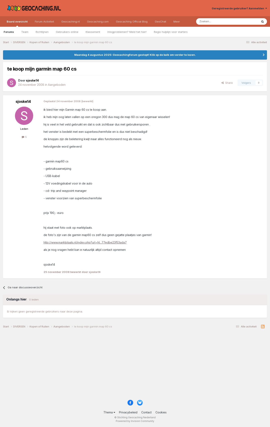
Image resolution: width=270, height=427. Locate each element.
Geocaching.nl (70, 21)
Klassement (93, 31)
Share (227, 82)
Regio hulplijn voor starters (171, 31)
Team (24, 31)
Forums (9, 31)
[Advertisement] (124, 366)
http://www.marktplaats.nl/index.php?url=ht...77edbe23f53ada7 (85, 242)
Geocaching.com (98, 21)
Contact (146, 412)
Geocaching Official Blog (132, 21)
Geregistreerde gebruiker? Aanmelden (239, 8)
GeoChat (160, 21)
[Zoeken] (214, 21)
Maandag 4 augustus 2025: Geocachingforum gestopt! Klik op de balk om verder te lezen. (135, 54)
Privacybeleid (128, 412)
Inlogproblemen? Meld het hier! (127, 31)
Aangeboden (57, 84)
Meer (176, 21)
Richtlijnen (42, 31)
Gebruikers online (67, 31)
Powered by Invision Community (135, 421)
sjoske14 (23, 101)
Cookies (161, 412)
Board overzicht (17, 23)
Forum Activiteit (44, 21)
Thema (109, 412)
